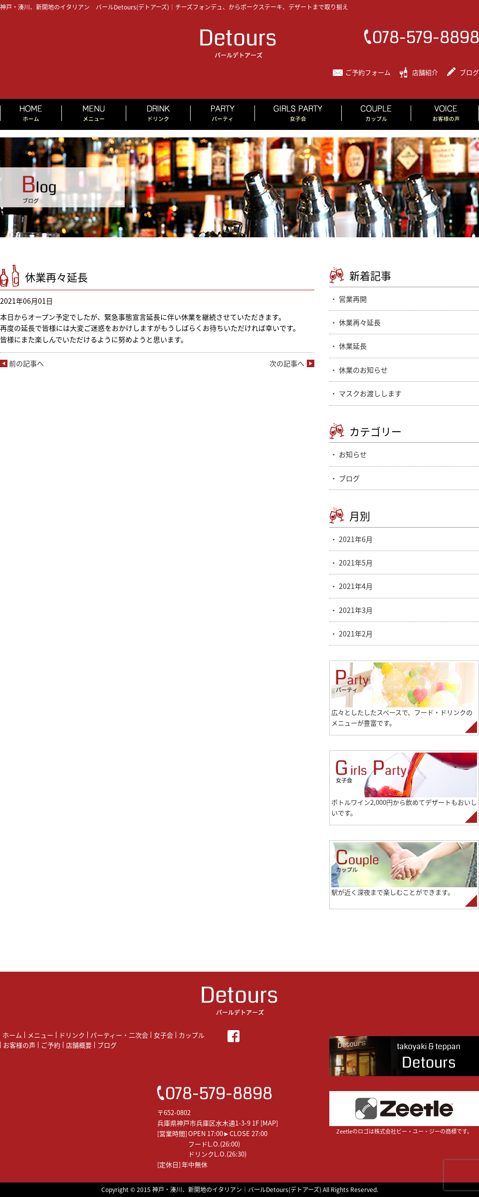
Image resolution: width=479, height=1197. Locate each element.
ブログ (469, 72)
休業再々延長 (360, 322)
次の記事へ (286, 363)
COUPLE (376, 114)
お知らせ (353, 454)
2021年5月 (356, 563)
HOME (31, 114)
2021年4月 (356, 586)
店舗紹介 (425, 72)
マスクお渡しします (370, 393)
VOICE (445, 114)
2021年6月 (356, 539)
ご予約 (50, 1045)
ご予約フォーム (368, 72)
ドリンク (72, 1035)
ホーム (12, 1035)
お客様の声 (19, 1045)
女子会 (163, 1035)
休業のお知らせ (363, 370)
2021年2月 (356, 633)
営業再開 (353, 299)
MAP (269, 1123)
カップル (192, 1035)
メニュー (40, 1035)
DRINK (158, 114)
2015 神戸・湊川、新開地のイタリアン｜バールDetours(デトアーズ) (229, 1189)
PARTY (223, 114)
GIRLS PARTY (298, 114)
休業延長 (353, 346)
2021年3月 (356, 610)
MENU (94, 114)
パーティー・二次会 (119, 1035)
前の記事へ (26, 363)
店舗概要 (79, 1045)
